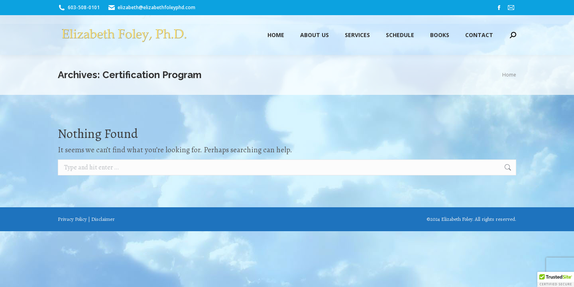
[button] (555, 279)
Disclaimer (103, 219)
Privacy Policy (72, 219)
